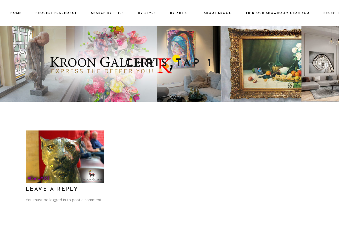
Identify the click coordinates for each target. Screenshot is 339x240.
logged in (57, 199)
